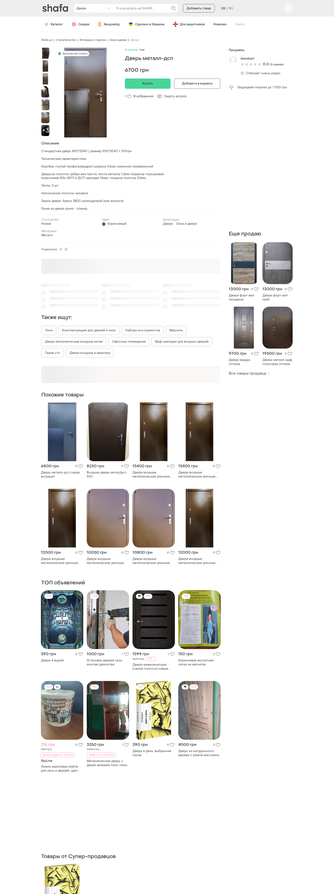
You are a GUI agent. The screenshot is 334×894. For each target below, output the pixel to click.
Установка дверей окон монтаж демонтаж (104, 662)
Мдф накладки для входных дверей (182, 342)
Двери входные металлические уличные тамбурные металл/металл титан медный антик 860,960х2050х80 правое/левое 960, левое (107, 561)
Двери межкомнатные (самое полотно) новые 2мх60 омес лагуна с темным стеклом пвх (150, 667)
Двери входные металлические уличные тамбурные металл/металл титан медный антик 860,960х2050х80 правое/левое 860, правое (152, 561)
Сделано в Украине (146, 24)
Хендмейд (109, 24)
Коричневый (117, 224)
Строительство (66, 40)
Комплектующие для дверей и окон (89, 330)
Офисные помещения (129, 342)
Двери (135, 40)
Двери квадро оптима (239, 362)
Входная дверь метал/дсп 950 (106, 475)
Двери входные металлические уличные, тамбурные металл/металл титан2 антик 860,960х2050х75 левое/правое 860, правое (198, 475)
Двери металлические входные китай (74, 342)
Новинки (219, 24)
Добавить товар (199, 8)
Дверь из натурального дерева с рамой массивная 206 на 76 (199, 753)
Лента (239, 24)
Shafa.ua (46, 40)
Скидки (80, 24)
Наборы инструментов (142, 330)
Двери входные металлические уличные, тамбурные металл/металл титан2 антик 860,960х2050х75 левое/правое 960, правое (152, 475)
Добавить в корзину (197, 84)
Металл (47, 235)
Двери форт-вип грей (275, 297)
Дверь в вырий (52, 660)
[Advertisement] (261, 160)
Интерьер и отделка (93, 40)
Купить (148, 84)
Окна (49, 330)
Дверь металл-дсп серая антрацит (60, 475)
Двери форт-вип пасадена (241, 297)
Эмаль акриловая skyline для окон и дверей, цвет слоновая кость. (59, 769)
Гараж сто (52, 353)
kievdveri (247, 59)
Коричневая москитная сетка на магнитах (196, 662)
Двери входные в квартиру (89, 353)
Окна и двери (118, 40)
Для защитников (189, 24)
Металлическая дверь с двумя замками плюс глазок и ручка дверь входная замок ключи (108, 763)
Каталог (54, 24)
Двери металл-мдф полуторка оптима (277, 362)
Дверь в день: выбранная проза (151, 753)
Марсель (176, 330)
